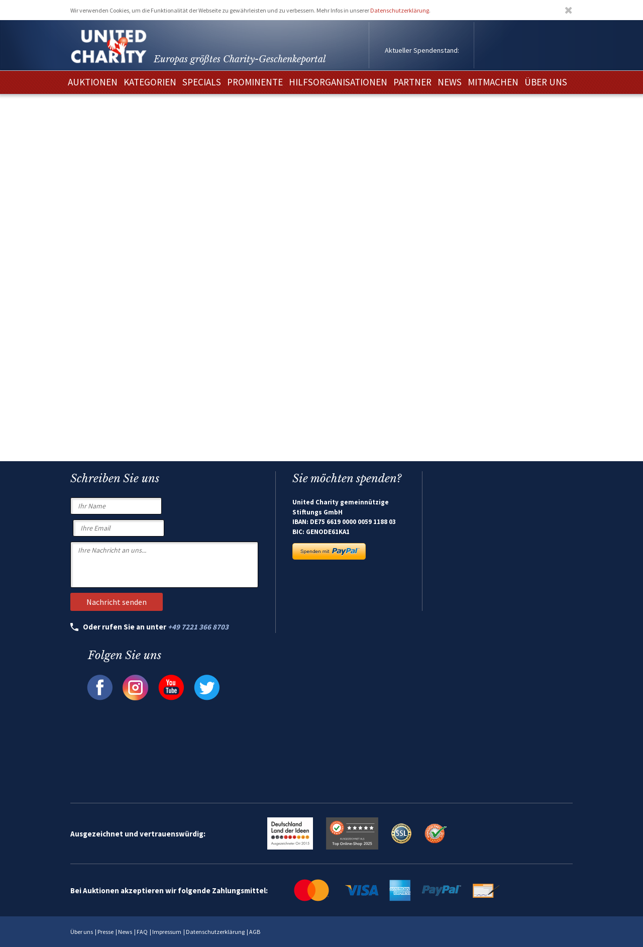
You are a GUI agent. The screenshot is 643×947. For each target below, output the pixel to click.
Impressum (166, 931)
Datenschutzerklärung (399, 10)
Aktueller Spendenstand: (422, 50)
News (125, 931)
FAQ (142, 931)
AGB (254, 931)
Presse (105, 931)
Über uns (81, 931)
